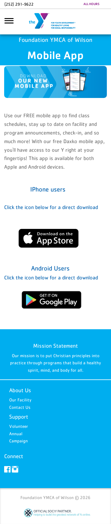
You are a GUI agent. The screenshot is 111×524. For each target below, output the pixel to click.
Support (18, 417)
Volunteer (18, 426)
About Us (20, 390)
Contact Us (19, 407)
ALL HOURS (91, 4)
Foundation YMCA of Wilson (56, 22)
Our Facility (20, 399)
